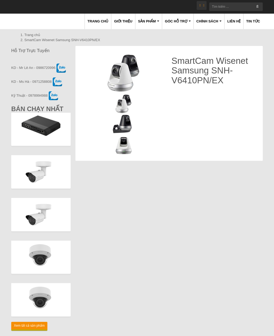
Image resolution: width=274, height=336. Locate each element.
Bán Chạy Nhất (37, 108)
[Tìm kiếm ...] (236, 6)
